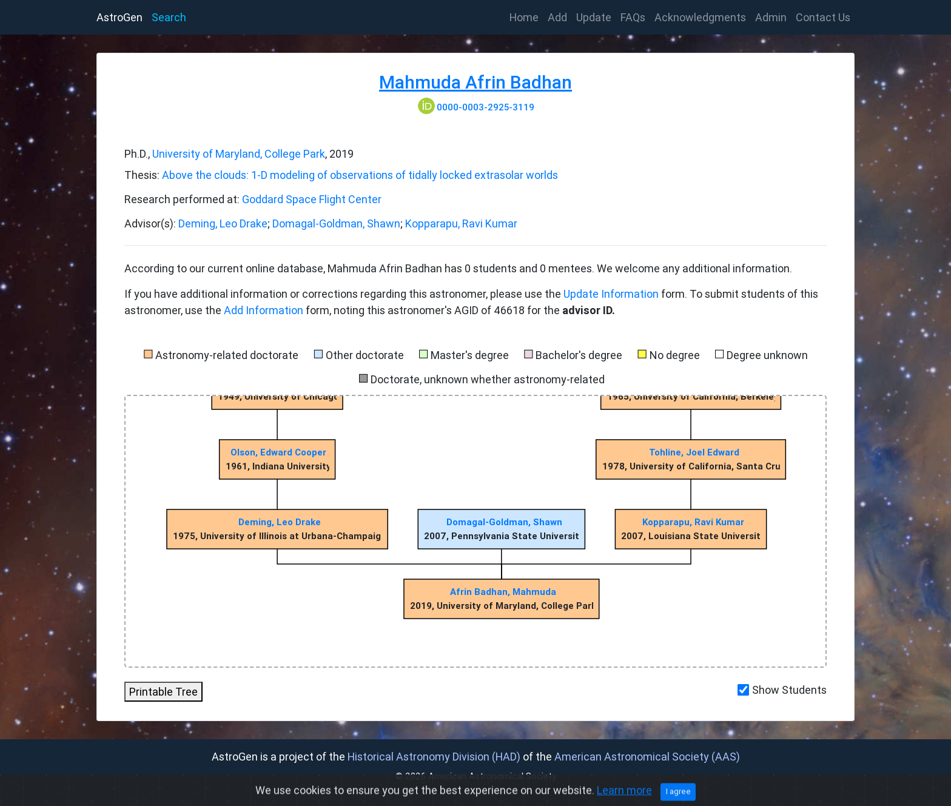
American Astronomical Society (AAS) (647, 757)
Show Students (789, 690)
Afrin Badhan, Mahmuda (503, 591)
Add (557, 17)
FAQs (632, 17)
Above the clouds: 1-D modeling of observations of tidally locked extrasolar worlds (360, 175)
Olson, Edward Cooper (278, 452)
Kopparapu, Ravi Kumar (461, 223)
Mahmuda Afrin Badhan (475, 82)
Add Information (263, 310)
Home (526, 16)
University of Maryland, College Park (238, 154)
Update (593, 17)
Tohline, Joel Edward (694, 452)
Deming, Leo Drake (222, 223)
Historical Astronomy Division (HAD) (434, 757)
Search (169, 17)
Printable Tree (163, 692)
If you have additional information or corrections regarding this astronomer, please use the (343, 294)
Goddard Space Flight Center (311, 199)
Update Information (612, 294)
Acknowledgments (700, 17)
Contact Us (823, 17)
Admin (771, 17)
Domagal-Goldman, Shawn (336, 223)
